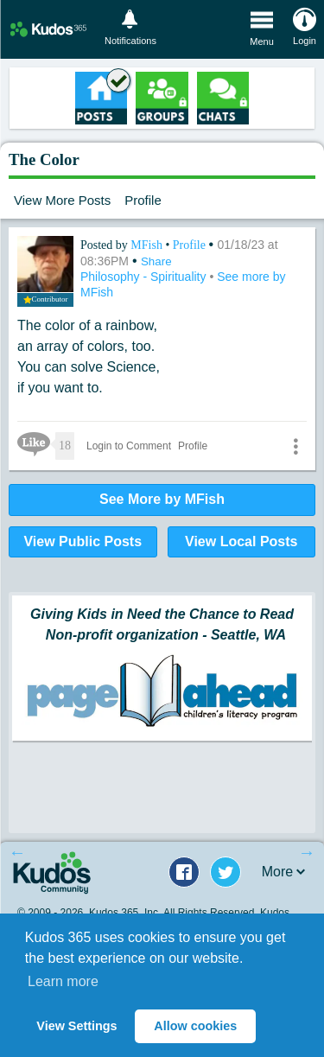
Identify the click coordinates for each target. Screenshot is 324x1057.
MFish (147, 245)
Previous (17, 852)
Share (156, 261)
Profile (143, 200)
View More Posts (62, 200)
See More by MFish (162, 499)
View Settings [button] (76, 1026)
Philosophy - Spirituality (144, 276)
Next (306, 852)
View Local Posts (241, 541)
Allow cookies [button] (195, 1026)
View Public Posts (82, 541)
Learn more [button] (63, 981)
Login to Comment (128, 446)
